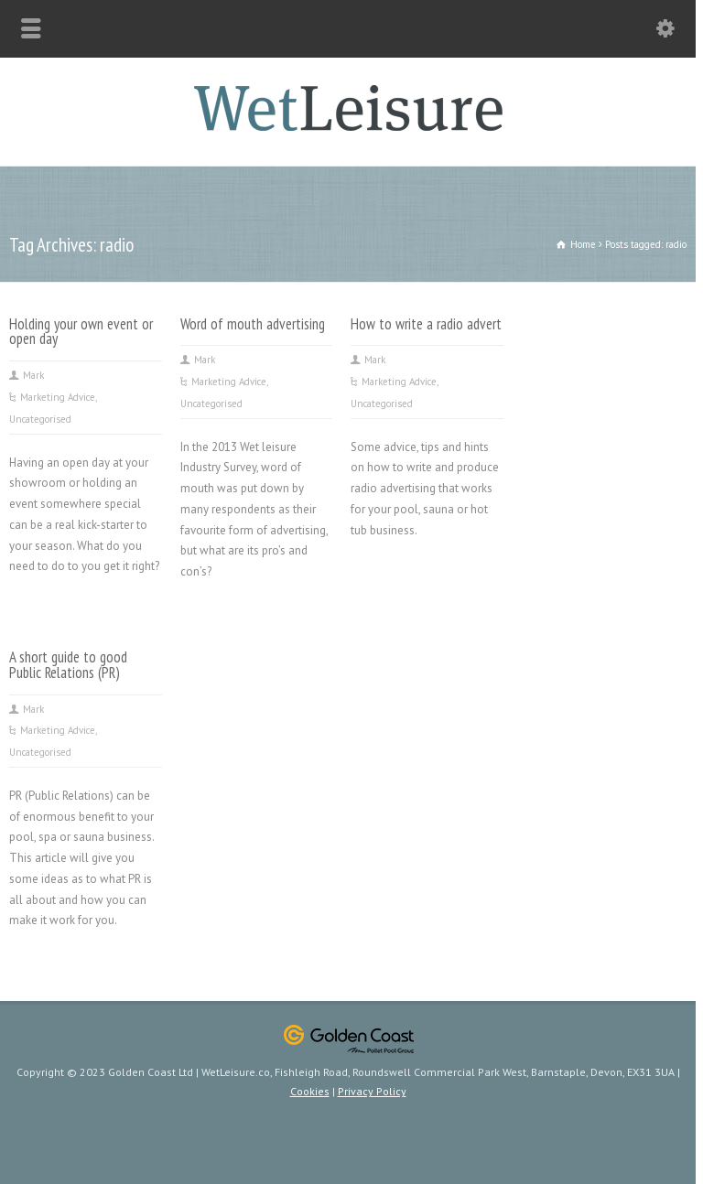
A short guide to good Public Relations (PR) (68, 665)
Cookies (310, 1091)
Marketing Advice (57, 397)
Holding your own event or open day (81, 332)
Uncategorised (40, 419)
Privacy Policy (372, 1091)
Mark (33, 375)
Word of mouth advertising (252, 324)
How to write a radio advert (426, 324)
